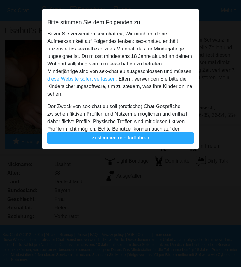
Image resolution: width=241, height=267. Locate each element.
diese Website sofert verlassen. (82, 78)
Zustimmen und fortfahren (120, 137)
